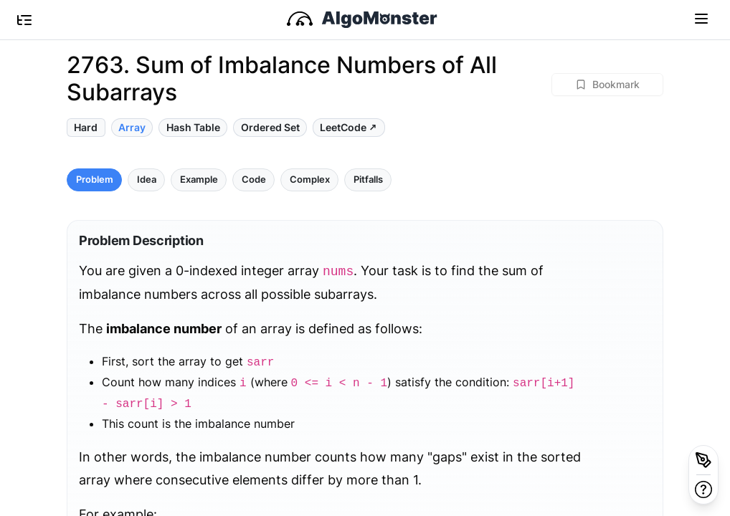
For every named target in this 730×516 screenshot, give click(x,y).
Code (254, 179)
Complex (310, 179)
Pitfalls (368, 179)
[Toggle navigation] (701, 17)
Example (199, 179)
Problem (94, 179)
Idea (146, 179)
